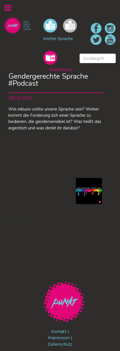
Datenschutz (60, 344)
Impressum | (60, 338)
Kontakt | (60, 331)
